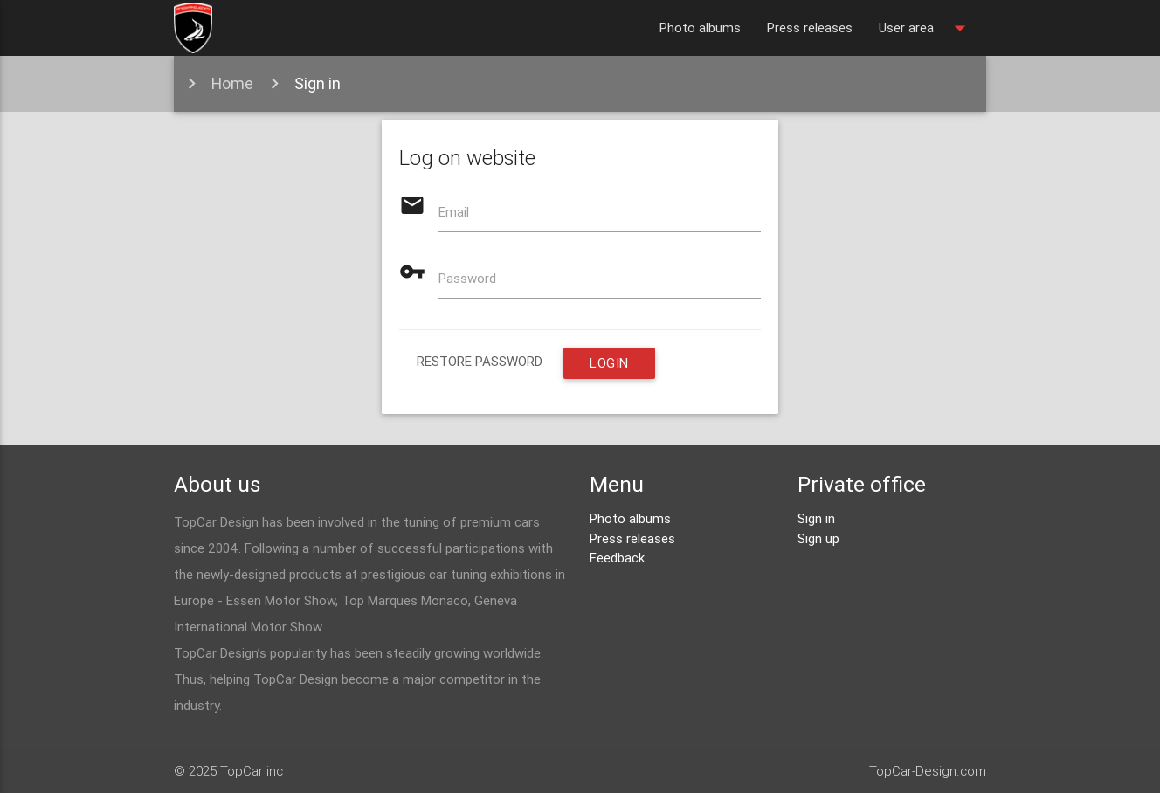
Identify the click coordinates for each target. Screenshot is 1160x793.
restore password (479, 361)
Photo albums (700, 27)
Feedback (617, 557)
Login (609, 363)
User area (926, 28)
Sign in (317, 83)
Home (232, 83)
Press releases (810, 27)
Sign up (818, 538)
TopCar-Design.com (927, 770)
